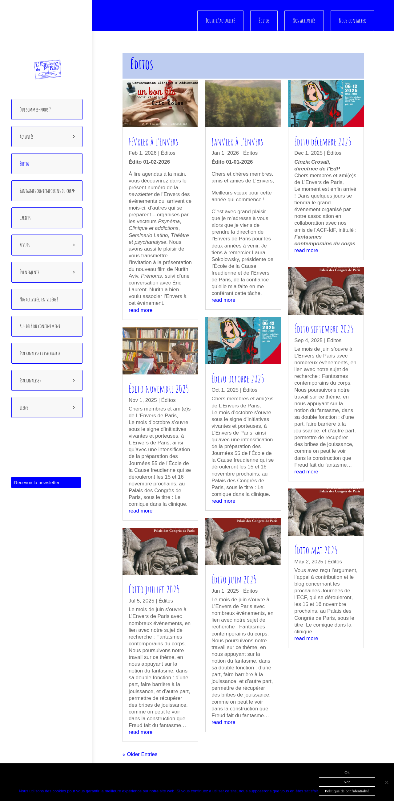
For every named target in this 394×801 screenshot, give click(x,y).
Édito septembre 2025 (323, 328)
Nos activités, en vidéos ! (39, 299)
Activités (26, 136)
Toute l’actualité (221, 20)
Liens (24, 407)
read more (140, 310)
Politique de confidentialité (347, 791)
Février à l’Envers (153, 141)
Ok (346, 772)
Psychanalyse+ (31, 380)
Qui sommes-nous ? (35, 109)
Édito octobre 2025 (237, 378)
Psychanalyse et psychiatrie (40, 353)
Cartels (25, 218)
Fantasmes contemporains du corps (47, 190)
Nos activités (304, 20)
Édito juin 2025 (233, 579)
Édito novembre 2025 (159, 388)
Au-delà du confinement (40, 326)
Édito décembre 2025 (322, 141)
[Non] (386, 782)
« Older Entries (140, 754)
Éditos (24, 163)
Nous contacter (352, 20)
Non (347, 781)
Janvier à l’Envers (237, 141)
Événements (29, 272)
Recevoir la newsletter (37, 482)
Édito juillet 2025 (154, 589)
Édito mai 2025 (315, 549)
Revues (25, 245)
